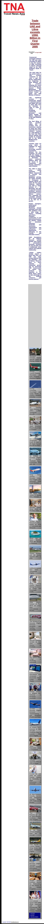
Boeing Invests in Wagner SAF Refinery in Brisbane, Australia (35, 691)
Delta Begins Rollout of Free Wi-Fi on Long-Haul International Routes (35, 602)
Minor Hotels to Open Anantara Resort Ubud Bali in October (35, 423)
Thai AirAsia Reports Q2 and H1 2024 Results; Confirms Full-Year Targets (35, 812)
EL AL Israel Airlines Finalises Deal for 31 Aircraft (35, 829)
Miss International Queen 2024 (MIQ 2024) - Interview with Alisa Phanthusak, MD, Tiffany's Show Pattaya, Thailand (35, 901)
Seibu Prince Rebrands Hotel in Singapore (35, 744)
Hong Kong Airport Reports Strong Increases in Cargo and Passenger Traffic (35, 584)
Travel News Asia (32, 52)
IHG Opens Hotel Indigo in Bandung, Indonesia (35, 656)
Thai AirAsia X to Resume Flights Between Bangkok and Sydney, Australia (35, 622)
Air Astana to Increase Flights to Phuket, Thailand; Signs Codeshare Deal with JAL (35, 456)
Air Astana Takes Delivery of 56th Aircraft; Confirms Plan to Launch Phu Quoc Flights (35, 727)
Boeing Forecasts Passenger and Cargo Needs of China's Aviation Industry (35, 389)
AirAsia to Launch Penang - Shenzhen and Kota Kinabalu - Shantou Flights (35, 371)
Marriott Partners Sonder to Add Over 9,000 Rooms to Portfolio (35, 640)
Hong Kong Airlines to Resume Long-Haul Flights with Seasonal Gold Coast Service (35, 475)
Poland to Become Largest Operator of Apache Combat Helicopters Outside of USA (35, 862)
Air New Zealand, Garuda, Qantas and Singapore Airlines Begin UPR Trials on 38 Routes (35, 794)
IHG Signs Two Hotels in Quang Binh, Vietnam (35, 491)
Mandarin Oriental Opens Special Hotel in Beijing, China (35, 355)
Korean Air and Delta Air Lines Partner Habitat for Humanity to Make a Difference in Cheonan (35, 775)
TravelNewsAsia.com (15, 922)
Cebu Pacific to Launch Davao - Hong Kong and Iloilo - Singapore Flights (35, 844)
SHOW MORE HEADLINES (34, 915)
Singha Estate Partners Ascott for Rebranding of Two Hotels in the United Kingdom (35, 881)
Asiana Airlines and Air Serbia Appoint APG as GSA (35, 552)
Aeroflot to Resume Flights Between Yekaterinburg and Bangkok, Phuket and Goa (35, 709)
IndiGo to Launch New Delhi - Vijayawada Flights (35, 567)
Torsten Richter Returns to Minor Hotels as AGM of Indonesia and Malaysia (35, 521)
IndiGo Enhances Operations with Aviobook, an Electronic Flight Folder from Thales (35, 673)
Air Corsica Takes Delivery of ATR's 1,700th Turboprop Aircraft (35, 407)
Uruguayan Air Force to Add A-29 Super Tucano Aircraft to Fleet (35, 439)
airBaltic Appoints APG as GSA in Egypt (35, 758)
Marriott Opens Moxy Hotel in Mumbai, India (35, 505)
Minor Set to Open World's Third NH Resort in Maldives (35, 537)
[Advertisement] (35, 316)
